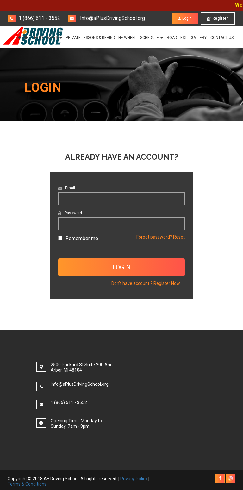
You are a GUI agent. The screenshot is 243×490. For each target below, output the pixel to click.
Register (217, 18)
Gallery (199, 37)
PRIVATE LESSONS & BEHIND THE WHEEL (101, 37)
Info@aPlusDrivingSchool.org (106, 18)
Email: (67, 188)
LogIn (185, 18)
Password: (70, 213)
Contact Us (222, 37)
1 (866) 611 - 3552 (34, 18)
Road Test (177, 37)
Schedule (151, 37)
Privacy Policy (133, 478)
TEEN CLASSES (47, 37)
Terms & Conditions (27, 484)
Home (22, 37)
